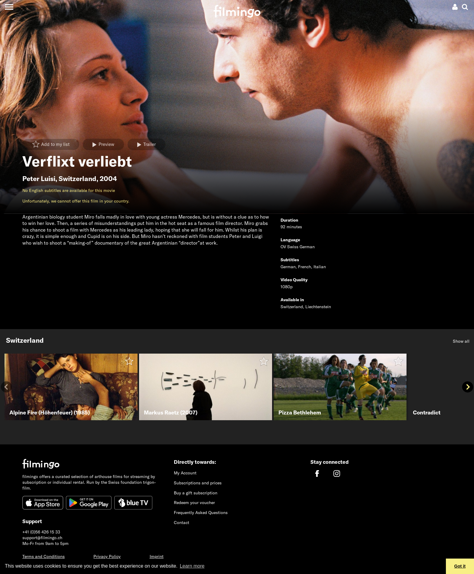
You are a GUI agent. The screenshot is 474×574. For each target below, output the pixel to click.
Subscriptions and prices (198, 483)
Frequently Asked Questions (201, 512)
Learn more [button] (192, 566)
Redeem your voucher (194, 502)
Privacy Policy (107, 556)
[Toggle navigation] (9, 7)
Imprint (157, 556)
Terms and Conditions (43, 556)
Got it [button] (460, 566)
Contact (181, 522)
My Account (185, 473)
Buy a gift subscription (195, 493)
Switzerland (77, 178)
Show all (461, 341)
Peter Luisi (38, 178)
